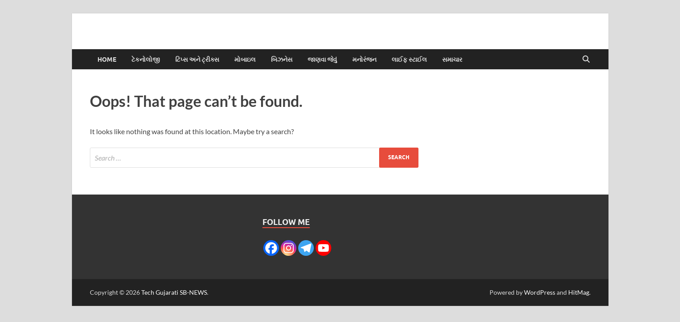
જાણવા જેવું (322, 59)
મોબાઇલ (245, 59)
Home (106, 59)
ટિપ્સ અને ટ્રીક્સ (197, 59)
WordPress (539, 292)
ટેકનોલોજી (145, 59)
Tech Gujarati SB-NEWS (174, 292)
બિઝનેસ (281, 59)
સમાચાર (452, 59)
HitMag (578, 292)
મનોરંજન (364, 59)
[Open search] (586, 59)
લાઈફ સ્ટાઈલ (409, 59)
